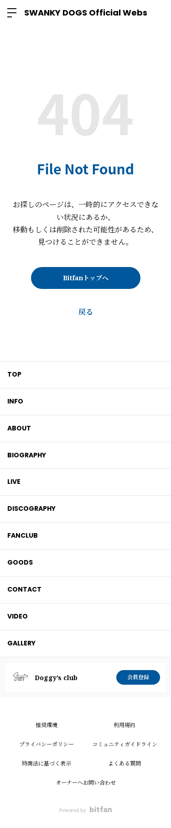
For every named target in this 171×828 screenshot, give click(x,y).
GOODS (20, 562)
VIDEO (17, 616)
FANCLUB (22, 535)
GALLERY (21, 643)
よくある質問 (124, 763)
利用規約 (124, 725)
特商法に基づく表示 (46, 763)
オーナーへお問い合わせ (86, 782)
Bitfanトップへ (86, 277)
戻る (85, 312)
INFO (15, 401)
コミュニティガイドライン (124, 744)
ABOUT (19, 428)
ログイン (156, 12)
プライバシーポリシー (46, 744)
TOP (14, 374)
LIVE (14, 481)
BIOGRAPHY (26, 455)
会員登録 (138, 677)
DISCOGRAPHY (31, 508)
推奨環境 (46, 725)
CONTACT (24, 589)
